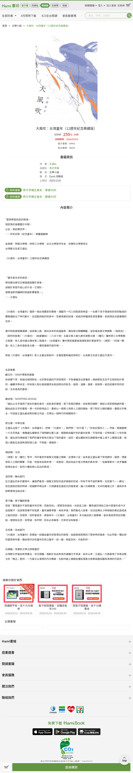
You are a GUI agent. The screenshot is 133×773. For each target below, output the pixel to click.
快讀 (64, 5)
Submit (129, 15)
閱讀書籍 (90, 5)
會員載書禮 (69, 16)
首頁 (4, 25)
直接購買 (71, 767)
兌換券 (121, 5)
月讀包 (35, 5)
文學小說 (17, 25)
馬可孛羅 (54, 168)
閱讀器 (45, 5)
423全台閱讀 (49, 16)
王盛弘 (53, 164)
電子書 (24, 5)
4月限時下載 (28, 16)
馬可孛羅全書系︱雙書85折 (39, 196)
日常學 (55, 5)
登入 (100, 5)
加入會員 (111, 5)
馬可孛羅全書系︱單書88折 (39, 190)
